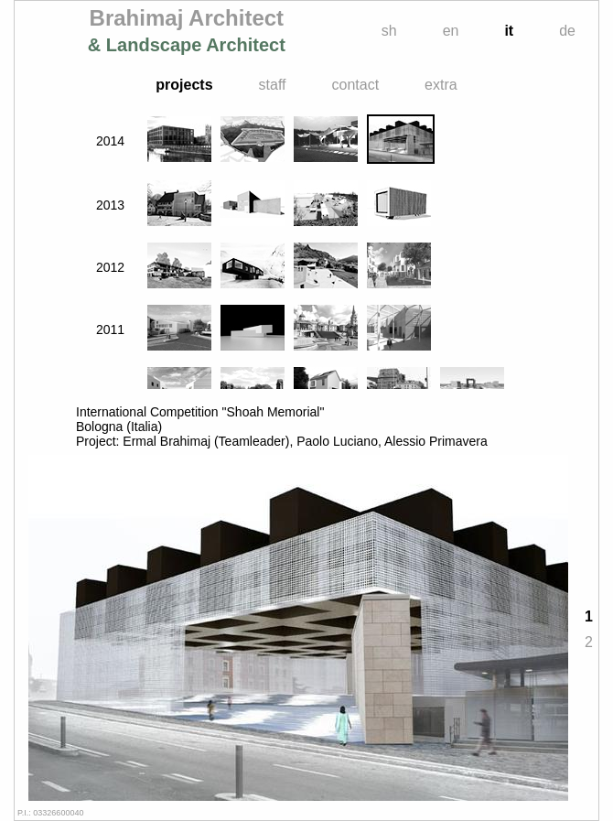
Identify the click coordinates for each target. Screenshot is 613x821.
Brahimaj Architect (186, 30)
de (567, 30)
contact (356, 84)
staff (272, 84)
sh (389, 30)
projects (184, 84)
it (508, 30)
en (451, 30)
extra (441, 84)
